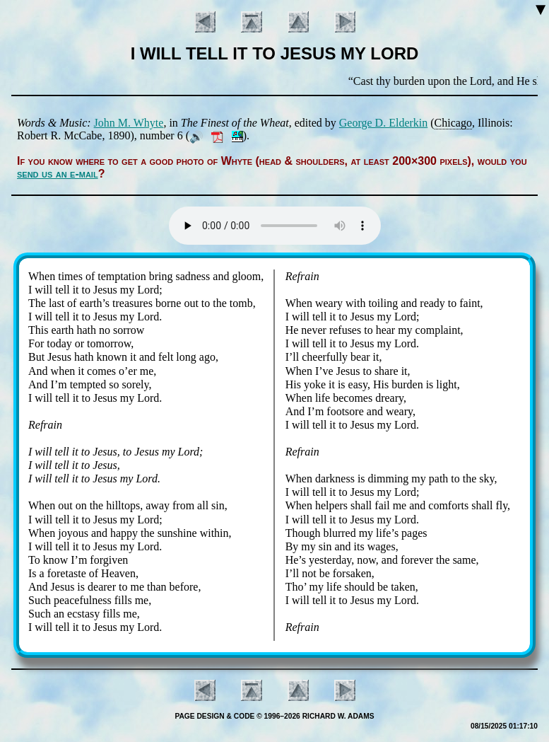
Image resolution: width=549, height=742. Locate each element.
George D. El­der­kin (383, 123)
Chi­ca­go (453, 123)
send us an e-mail (57, 174)
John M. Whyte (129, 123)
